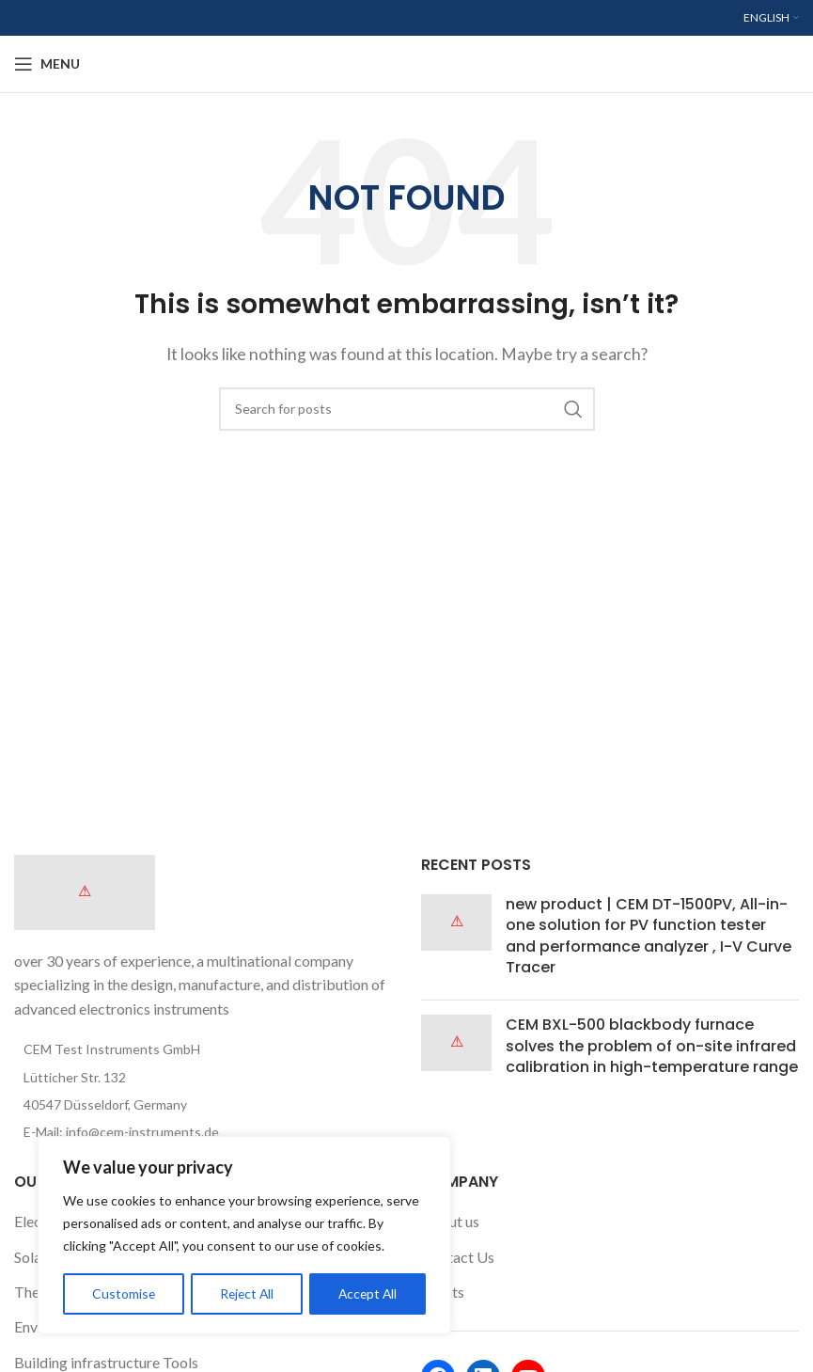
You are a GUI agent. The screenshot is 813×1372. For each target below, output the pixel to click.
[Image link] (84, 890)
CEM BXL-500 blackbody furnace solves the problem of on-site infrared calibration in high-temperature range (652, 1046)
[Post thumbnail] (456, 940)
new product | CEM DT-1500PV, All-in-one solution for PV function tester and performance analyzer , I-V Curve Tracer (648, 935)
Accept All (368, 1293)
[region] (244, 1235)
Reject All (246, 1293)
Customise (123, 1293)
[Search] (407, 409)
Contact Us (457, 1257)
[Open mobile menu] (47, 64)
